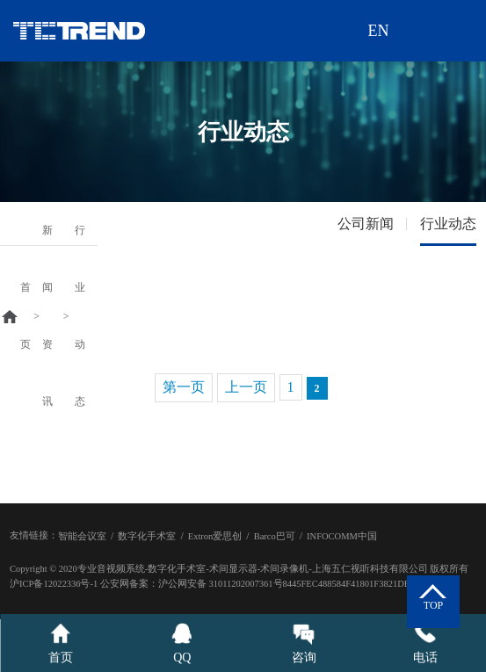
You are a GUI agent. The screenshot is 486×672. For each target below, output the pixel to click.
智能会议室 (82, 536)
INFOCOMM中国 (342, 536)
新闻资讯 (47, 316)
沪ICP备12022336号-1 (54, 584)
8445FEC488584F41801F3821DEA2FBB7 (363, 584)
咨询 (304, 643)
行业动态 (80, 316)
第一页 (184, 386)
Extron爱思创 (215, 536)
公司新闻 (365, 223)
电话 (425, 643)
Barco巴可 (274, 536)
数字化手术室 (147, 536)
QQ (182, 643)
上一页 (246, 386)
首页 (25, 315)
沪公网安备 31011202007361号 (220, 584)
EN (377, 31)
